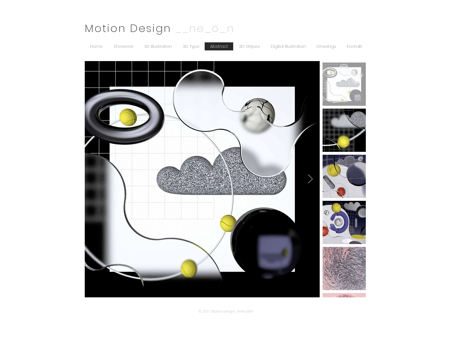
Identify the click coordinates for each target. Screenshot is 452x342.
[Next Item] (310, 179)
